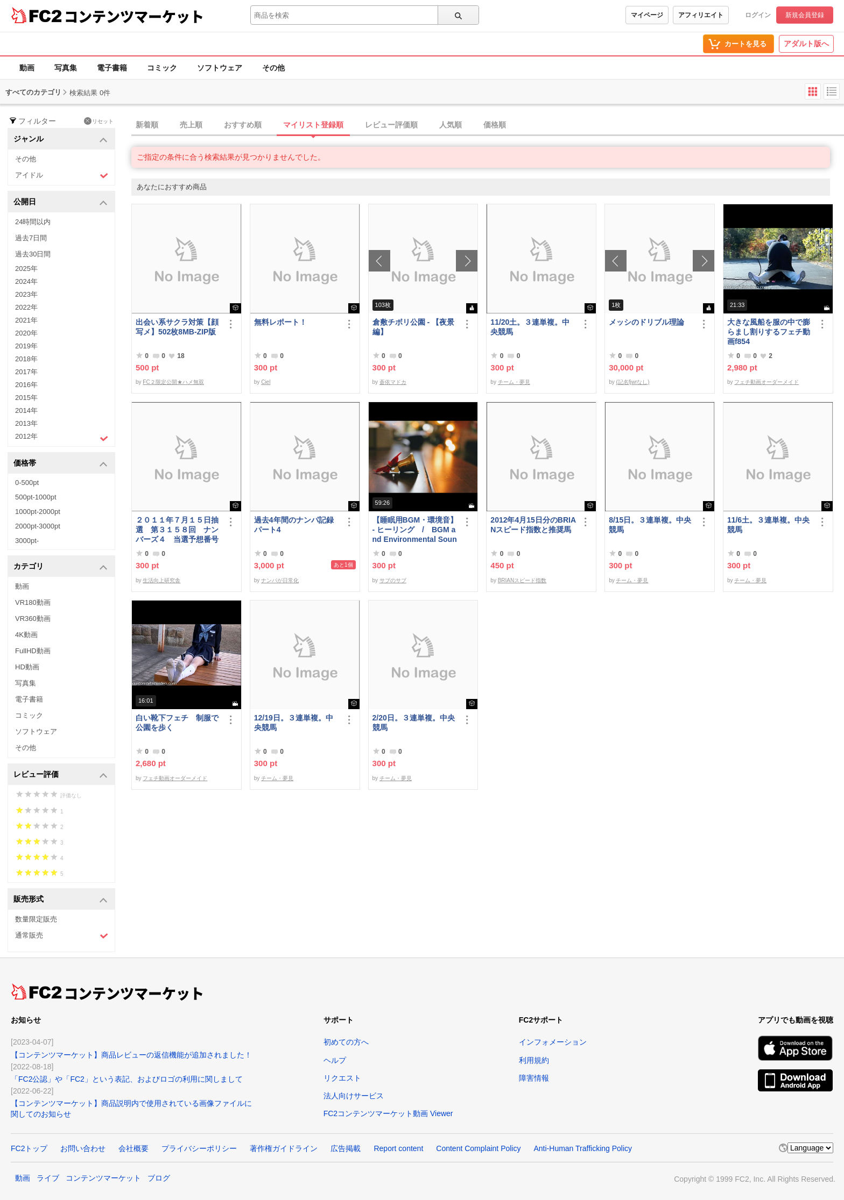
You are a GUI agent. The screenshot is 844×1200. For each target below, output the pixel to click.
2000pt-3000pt (37, 526)
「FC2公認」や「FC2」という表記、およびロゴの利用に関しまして (127, 1079)
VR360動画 (33, 619)
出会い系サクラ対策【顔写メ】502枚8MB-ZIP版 (177, 327)
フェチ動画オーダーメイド (766, 382)
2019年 (26, 346)
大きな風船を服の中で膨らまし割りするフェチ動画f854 (768, 332)
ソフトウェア (219, 67)
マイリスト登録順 (313, 124)
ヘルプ (334, 1060)
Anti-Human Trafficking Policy (582, 1148)
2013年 (26, 423)
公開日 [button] (60, 202)
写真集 (65, 67)
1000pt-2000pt (37, 512)
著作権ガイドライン (284, 1148)
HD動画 (27, 667)
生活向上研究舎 (161, 580)
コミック (162, 67)
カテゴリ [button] (60, 567)
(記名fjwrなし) (632, 382)
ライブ (48, 1178)
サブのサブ (392, 580)
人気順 (450, 124)
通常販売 (61, 935)
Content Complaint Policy (478, 1148)
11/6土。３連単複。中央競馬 (768, 525)
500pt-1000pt (36, 497)
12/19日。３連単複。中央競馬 (293, 722)
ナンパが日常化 (280, 580)
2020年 (26, 333)
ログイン (758, 15)
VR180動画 (33, 602)
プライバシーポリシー (199, 1148)
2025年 (26, 269)
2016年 (26, 385)
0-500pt (27, 482)
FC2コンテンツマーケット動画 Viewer (388, 1113)
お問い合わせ (82, 1148)
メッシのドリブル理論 (646, 322)
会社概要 (133, 1148)
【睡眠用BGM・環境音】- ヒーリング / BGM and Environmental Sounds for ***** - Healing (415, 530)
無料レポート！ (280, 322)
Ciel (265, 382)
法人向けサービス (353, 1095)
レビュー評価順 (391, 124)
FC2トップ (29, 1148)
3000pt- (27, 541)
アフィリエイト (700, 15)
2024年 (26, 281)
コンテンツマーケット (134, 16)
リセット (99, 121)
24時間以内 (33, 222)
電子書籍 (112, 67)
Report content (398, 1148)
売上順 (191, 124)
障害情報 (534, 1078)
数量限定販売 (36, 919)
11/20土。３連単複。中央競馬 (529, 327)
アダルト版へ (806, 43)
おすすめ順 (243, 124)
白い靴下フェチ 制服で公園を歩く (177, 722)
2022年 (26, 307)
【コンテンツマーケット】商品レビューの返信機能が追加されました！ (131, 1055)
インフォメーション (553, 1042)
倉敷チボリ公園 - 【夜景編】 (413, 327)
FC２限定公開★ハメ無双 (173, 382)
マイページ (647, 15)
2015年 (26, 398)
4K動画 (26, 635)
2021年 (26, 320)
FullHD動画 (33, 651)
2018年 (26, 359)
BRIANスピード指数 (522, 580)
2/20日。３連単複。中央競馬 (413, 722)
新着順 (147, 124)
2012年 (61, 437)
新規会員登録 (804, 15)
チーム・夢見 (514, 382)
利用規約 (534, 1060)
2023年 (26, 294)
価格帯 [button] (60, 464)
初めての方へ (346, 1042)
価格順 (494, 124)
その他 (273, 67)
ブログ (158, 1178)
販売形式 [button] (60, 900)
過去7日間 (31, 238)
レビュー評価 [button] (60, 775)
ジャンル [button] (60, 139)
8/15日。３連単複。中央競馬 (650, 525)
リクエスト (342, 1078)
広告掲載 (345, 1148)
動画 (26, 67)
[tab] (487, 125)
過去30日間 (33, 254)
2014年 (26, 410)
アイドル (61, 175)
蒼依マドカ (392, 382)
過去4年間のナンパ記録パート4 (294, 525)
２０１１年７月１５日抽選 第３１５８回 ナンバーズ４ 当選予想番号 (177, 530)
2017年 (26, 372)
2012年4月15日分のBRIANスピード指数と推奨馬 (533, 525)
